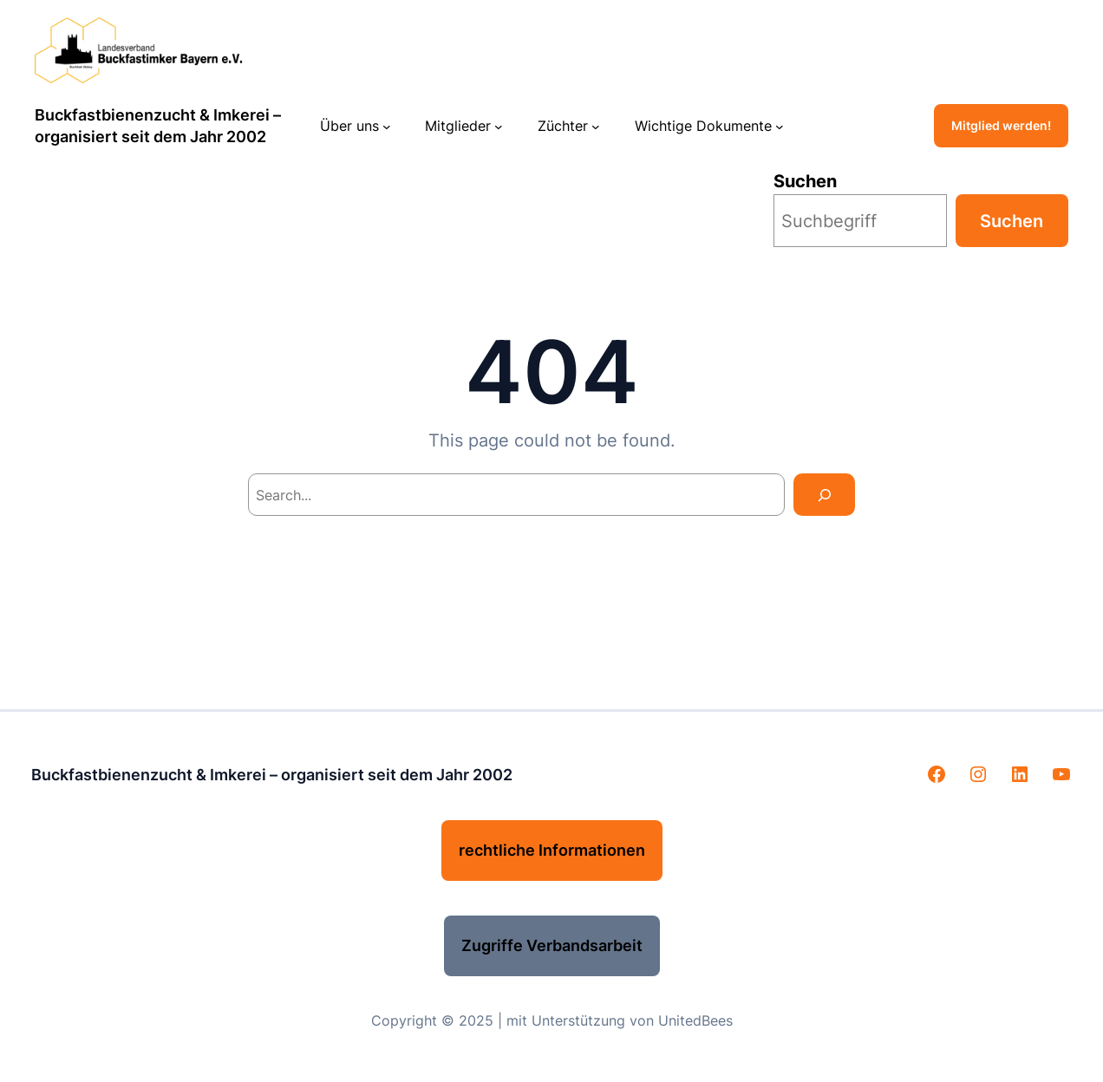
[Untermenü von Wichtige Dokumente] (779, 125)
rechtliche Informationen (552, 850)
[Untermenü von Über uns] (386, 125)
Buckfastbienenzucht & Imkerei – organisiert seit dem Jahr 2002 (271, 775)
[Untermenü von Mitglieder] (498, 125)
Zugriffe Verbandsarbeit (552, 945)
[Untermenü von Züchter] (595, 125)
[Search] (824, 494)
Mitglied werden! (1001, 125)
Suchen (805, 181)
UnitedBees (695, 1020)
